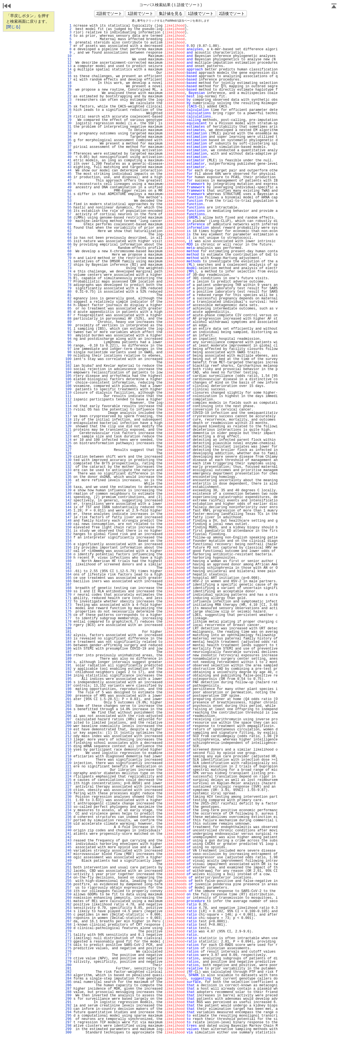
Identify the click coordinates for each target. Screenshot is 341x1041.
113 (68, 403)
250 (68, 864)
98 (68, 352)
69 (68, 255)
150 (68, 527)
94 (68, 339)
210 (68, 730)
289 (68, 996)
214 (68, 743)
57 (68, 214)
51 (68, 194)
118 (68, 420)
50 (68, 191)
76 (68, 278)
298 (68, 1026)
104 (68, 373)
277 (68, 955)
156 (68, 548)
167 (68, 585)
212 (68, 736)
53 (68, 201)
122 (68, 433)
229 (68, 793)
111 (68, 396)
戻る (7, 6)
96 (68, 346)
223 (68, 773)
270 (68, 932)
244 (68, 844)
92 (68, 332)
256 (68, 884)
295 (68, 1016)
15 (68, 73)
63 (68, 235)
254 (68, 878)
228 (68, 790)
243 (68, 841)
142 (68, 501)
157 (68, 551)
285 (68, 982)
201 (68, 699)
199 (68, 692)
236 (68, 817)
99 (68, 356)
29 (68, 120)
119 (68, 423)
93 (68, 336)
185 (68, 645)
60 (68, 224)
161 (68, 565)
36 (68, 144)
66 (68, 245)
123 (68, 437)
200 (68, 696)
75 (68, 275)
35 (68, 140)
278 (68, 958)
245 (68, 847)
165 (68, 578)
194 (68, 676)
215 (68, 746)
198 (68, 689)
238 (68, 824)
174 (68, 608)
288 (68, 992)
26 (68, 110)
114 (68, 406)
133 (68, 470)
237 (68, 820)
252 (68, 871)
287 (68, 989)
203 (68, 706)
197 (68, 686)
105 (68, 376)
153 (68, 538)
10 (68, 56)
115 (68, 410)
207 (68, 719)
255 (68, 881)
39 (68, 154)
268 (68, 925)
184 (68, 642)
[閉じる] (13, 26)
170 (68, 595)
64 (68, 238)
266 (68, 918)
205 (68, 713)
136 (68, 480)
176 (68, 615)
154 (68, 541)
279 (68, 962)
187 (68, 652)
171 (68, 598)
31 (68, 127)
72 (68, 265)
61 (68, 228)
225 (68, 780)
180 (68, 628)
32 (68, 130)
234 (68, 810)
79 (68, 288)
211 (68, 733)
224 (68, 777)
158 (68, 554)
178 (68, 622)
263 (68, 908)
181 (68, 632)
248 (68, 857)
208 (68, 723)
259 (68, 894)
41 (68, 160)
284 (68, 979)
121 (68, 430)
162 (68, 568)
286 (68, 985)
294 (68, 1012)
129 (68, 457)
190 (68, 662)
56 (68, 211)
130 (68, 460)
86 (68, 312)
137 (68, 484)
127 (68, 450)
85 (68, 309)
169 (68, 591)
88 (68, 319)
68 (68, 251)
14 (68, 70)
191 (68, 666)
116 (68, 413)
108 (68, 386)
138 (68, 487)
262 (68, 905)
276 (68, 952)
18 (68, 83)
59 (68, 221)
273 (68, 942)
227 (68, 787)
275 (68, 948)
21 (68, 93)
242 (68, 837)
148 (68, 521)
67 (68, 248)
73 (68, 268)
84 (68, 305)
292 (68, 1006)
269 (68, 928)
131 (68, 464)
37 (68, 147)
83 (68, 302)
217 (68, 753)
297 (68, 1022)
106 (68, 379)
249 (68, 861)
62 (68, 231)
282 (68, 972)
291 (68, 1002)
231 (68, 800)
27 (68, 113)
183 (68, 639)
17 (68, 80)
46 (68, 177)
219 (68, 760)
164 (68, 575)
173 (68, 605)
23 (68, 100)
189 (68, 659)
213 (68, 740)
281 (68, 969)
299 (68, 1029)
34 (68, 137)
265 (68, 915)
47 (68, 181)
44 (68, 171)
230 (68, 797)
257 (68, 888)
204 (68, 709)
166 (68, 581)
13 (68, 66)
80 (68, 292)
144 (68, 507)
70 (68, 258)
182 (68, 635)
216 (68, 750)
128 (68, 453)
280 (68, 965)
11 (68, 59)
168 (68, 588)
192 (68, 669)
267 (68, 921)
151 (68, 531)
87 (68, 315)
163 (68, 571)
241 (68, 834)
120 (68, 426)
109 (68, 389)
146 (68, 514)
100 (68, 359)
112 (68, 400)
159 (68, 558)
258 (68, 891)
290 (68, 999)
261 (68, 901)
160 (68, 561)
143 (68, 504)
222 (68, 770)
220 (68, 763)
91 (68, 329)
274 (68, 945)
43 (68, 167)
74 (68, 272)
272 (68, 938)
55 (68, 208)
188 (68, 655)
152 (68, 534)
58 (68, 218)
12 (68, 63)
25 (68, 107)
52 (68, 198)
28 (68, 117)
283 (68, 975)
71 (68, 261)
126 (68, 447)
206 (68, 716)
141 (68, 497)
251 (68, 868)
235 (68, 814)
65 (68, 241)
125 (68, 443)
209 (68, 726)
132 (68, 467)
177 (68, 618)
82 (68, 299)
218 (68, 756)
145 (68, 511)
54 (68, 204)
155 (68, 544)
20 (68, 90)
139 (68, 490)
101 (68, 362)
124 (68, 440)
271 (68, 935)
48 (68, 184)
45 (68, 174)
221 (68, 767)
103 (68, 369)
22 (68, 96)
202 (68, 703)
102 (68, 366)
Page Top (334, 6)
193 (68, 672)
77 (68, 282)
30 (68, 123)
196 (68, 682)
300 (68, 1033)
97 (68, 349)
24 (68, 103)
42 (68, 164)
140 (68, 494)
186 (68, 649)
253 (68, 874)
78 (68, 285)
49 (68, 187)
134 (68, 474)
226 (68, 783)
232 (68, 804)
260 (68, 898)
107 (68, 383)
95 (68, 342)
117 (68, 416)
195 (68, 679)
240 (68, 831)
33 (68, 134)
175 (68, 612)
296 (68, 1019)
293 (68, 1009)
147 (68, 517)
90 (68, 325)
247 (68, 854)
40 (68, 157)
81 (68, 295)
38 (68, 150)
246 (68, 851)
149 (68, 524)
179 (68, 625)
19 (68, 86)
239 (68, 827)
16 (68, 76)
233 (68, 807)
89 (68, 322)
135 (68, 477)
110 (68, 393)
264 (68, 911)
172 (68, 602)
